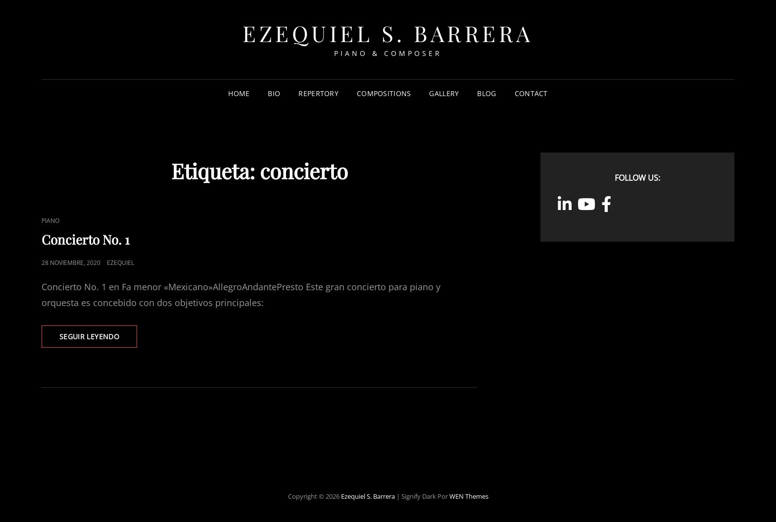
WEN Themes (468, 496)
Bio (274, 93)
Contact (531, 93)
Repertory (318, 93)
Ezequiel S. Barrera (388, 33)
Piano (50, 220)
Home (238, 93)
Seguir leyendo (98, 339)
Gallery (444, 93)
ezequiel (120, 263)
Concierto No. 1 (86, 239)
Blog (486, 93)
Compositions (384, 93)
